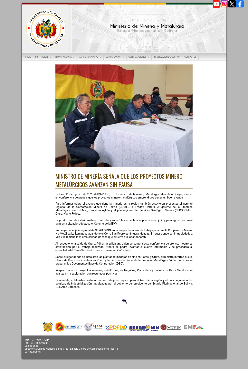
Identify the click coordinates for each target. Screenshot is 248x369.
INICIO (28, 57)
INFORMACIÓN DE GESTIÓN (167, 57)
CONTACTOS (190, 57)
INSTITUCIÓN (43, 57)
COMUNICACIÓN (115, 57)
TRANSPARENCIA (65, 57)
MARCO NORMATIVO (90, 57)
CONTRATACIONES (139, 57)
